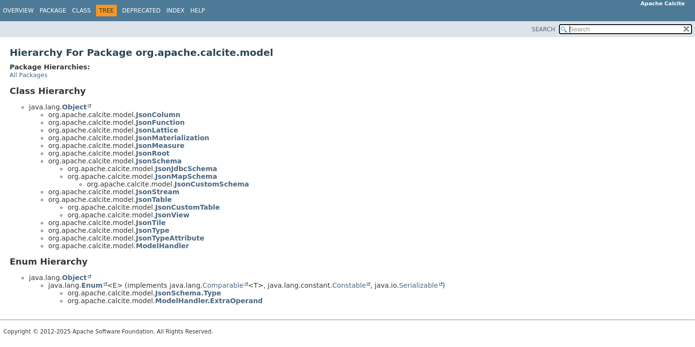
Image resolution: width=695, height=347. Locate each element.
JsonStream (157, 192)
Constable (349, 285)
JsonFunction (160, 122)
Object (74, 107)
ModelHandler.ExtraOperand (209, 301)
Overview (18, 10)
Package (53, 10)
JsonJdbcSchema (186, 169)
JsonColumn (158, 115)
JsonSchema (158, 161)
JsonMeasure (160, 145)
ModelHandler (162, 246)
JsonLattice (157, 130)
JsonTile (151, 223)
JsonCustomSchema (211, 184)
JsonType (152, 230)
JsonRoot (152, 153)
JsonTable (154, 199)
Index (176, 10)
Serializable (418, 285)
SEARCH (544, 29)
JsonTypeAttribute (170, 238)
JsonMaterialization (172, 138)
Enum (91, 285)
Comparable (223, 285)
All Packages (28, 75)
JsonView (172, 215)
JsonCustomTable (187, 207)
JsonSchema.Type (188, 293)
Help (197, 10)
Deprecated (141, 10)
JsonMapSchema (186, 176)
